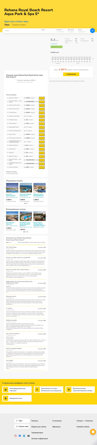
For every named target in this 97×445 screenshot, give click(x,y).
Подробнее (71, 74)
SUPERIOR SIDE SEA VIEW (14, 163)
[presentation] (5, 187)
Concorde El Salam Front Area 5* (25, 195)
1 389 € (36, 200)
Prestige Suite (14, 119)
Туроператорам (37, 433)
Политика (89, 421)
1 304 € (8, 228)
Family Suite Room (14, 116)
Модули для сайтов (39, 427)
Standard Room (14, 145)
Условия (80, 421)
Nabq (26, 21)
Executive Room (14, 97)
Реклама (35, 421)
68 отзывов (14, 225)
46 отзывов (41, 197)
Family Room (14, 112)
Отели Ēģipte (81, 81)
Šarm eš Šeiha (16, 21)
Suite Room (14, 149)
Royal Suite (14, 134)
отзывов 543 (54, 44)
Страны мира (19, 24)
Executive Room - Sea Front (14, 101)
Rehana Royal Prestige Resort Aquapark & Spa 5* (39, 224)
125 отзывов (28, 227)
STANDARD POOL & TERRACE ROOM (14, 141)
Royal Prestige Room (14, 130)
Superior (14, 152)
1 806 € (22, 200)
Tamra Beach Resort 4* (10, 223)
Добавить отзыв (56, 47)
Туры (7, 24)
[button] (21, 30)
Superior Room (14, 156)
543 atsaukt (21, 242)
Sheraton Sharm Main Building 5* (38, 195)
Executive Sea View (14, 105)
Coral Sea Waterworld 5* (10, 195)
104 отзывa (14, 197)
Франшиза (57, 427)
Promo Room (14, 123)
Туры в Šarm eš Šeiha (54, 81)
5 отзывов (41, 227)
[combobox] (21, 30)
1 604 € (8, 200)
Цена (41, 98)
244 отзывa (27, 197)
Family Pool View (14, 108)
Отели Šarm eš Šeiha (65, 81)
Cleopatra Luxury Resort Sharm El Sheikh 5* (25, 224)
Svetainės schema (83, 427)
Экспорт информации (40, 439)
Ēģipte (7, 21)
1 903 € (22, 230)
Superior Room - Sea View (14, 159)
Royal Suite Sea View (14, 138)
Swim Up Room (14, 167)
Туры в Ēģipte (74, 81)
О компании (57, 421)
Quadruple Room (14, 127)
